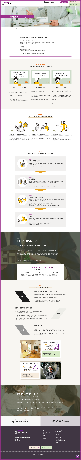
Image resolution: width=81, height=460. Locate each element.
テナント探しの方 (58, 439)
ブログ (62, 4)
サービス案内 (49, 4)
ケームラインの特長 (42, 4)
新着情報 (58, 4)
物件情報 (54, 4)
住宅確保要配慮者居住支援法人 (60, 440)
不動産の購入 (57, 436)
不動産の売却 (57, 434)
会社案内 (66, 4)
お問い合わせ (64, 2)
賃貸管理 (56, 442)
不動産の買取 (57, 432)
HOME (44, 430)
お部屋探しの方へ (58, 437)
